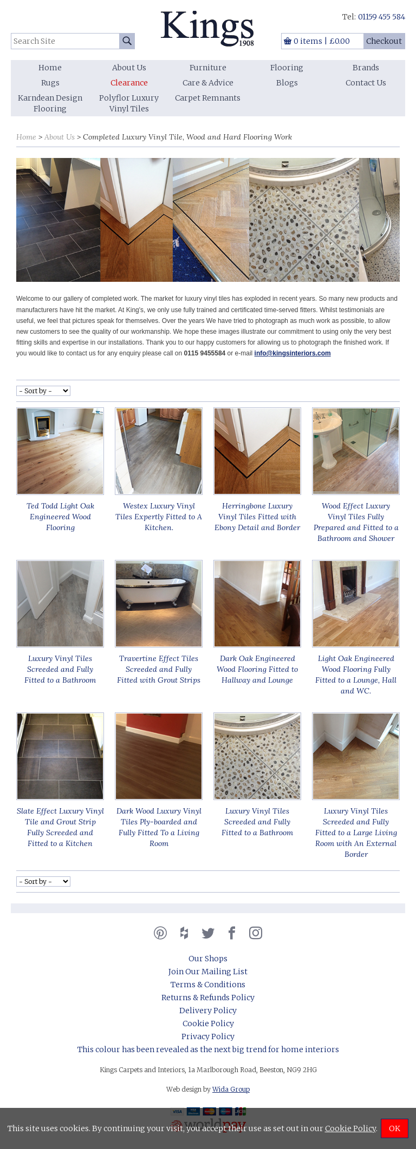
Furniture (208, 67)
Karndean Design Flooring (50, 103)
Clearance (129, 83)
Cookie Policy (208, 1023)
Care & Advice (208, 83)
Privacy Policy (208, 1036)
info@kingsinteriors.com (293, 353)
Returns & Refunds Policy (208, 997)
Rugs (50, 83)
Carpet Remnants (207, 98)
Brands (366, 67)
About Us (129, 67)
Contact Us (366, 83)
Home (50, 67)
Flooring (286, 67)
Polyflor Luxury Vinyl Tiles (129, 103)
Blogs (287, 83)
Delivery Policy (208, 1010)
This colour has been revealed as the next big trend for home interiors (208, 1049)
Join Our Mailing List (208, 971)
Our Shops (207, 958)
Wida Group (231, 1089)
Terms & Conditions (208, 984)
